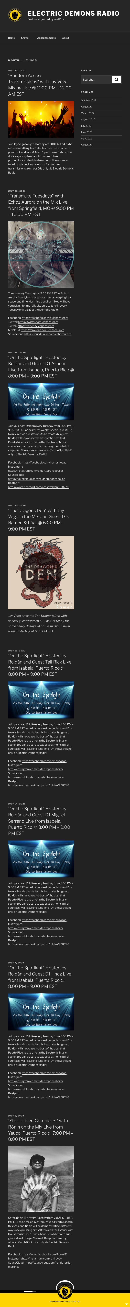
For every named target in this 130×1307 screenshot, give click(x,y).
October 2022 (88, 99)
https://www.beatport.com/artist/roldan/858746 (38, 486)
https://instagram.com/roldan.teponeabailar (35, 470)
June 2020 (87, 131)
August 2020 (88, 118)
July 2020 (86, 125)
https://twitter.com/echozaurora (38, 321)
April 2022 (86, 106)
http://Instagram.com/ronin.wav (42, 1258)
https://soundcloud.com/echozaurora (47, 333)
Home (11, 37)
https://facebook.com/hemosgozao (44, 462)
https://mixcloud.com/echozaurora (42, 329)
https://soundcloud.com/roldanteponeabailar (36, 478)
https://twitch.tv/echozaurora (36, 325)
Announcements (46, 37)
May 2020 (86, 138)
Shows (26, 37)
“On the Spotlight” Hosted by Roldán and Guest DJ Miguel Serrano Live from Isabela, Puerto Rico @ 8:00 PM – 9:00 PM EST (39, 821)
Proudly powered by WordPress (73, 1298)
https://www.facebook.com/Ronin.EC (45, 1254)
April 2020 (86, 144)
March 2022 (87, 112)
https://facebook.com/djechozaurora (45, 317)
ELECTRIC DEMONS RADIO (74, 13)
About (65, 37)
